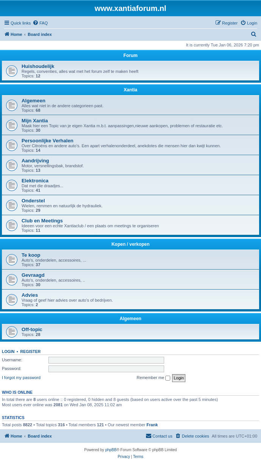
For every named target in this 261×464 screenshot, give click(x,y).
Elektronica (35, 180)
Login (8, 351)
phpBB (111, 450)
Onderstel (33, 200)
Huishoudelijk (38, 66)
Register (30, 351)
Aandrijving (35, 160)
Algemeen (33, 100)
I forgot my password (21, 377)
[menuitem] (40, 23)
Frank (152, 424)
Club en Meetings (42, 221)
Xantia (130, 89)
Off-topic (32, 329)
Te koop (31, 255)
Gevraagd (33, 275)
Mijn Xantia (35, 120)
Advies (30, 295)
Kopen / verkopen (131, 244)
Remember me (153, 378)
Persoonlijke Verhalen (47, 140)
